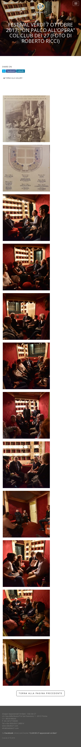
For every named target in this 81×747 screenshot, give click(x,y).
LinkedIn (20, 71)
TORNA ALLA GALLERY (12, 78)
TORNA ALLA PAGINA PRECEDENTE (40, 693)
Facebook (11, 71)
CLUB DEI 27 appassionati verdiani (43, 733)
